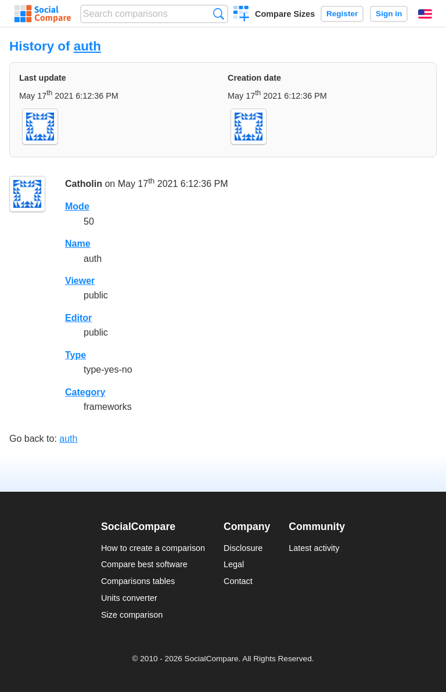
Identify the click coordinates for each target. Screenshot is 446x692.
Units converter (129, 598)
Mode (77, 206)
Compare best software (144, 564)
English (425, 14)
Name (78, 243)
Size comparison (132, 614)
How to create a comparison (153, 548)
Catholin (83, 184)
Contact (238, 581)
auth (87, 46)
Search (218, 13)
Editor (78, 318)
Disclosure (243, 548)
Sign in (389, 13)
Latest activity (314, 548)
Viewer (80, 281)
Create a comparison (241, 15)
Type (75, 355)
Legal (234, 564)
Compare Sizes (285, 14)
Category (85, 392)
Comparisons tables (138, 581)
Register (342, 13)
